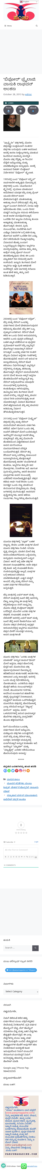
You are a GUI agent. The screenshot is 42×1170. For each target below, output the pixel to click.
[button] (37, 26)
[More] (28, 770)
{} (29, 857)
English (24, 1)
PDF (20, 109)
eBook (33, 109)
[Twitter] (13, 770)
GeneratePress (31, 1166)
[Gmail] (24, 770)
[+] (32, 857)
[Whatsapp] (9, 770)
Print (8, 109)
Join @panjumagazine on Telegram (21, 970)
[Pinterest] (16, 770)
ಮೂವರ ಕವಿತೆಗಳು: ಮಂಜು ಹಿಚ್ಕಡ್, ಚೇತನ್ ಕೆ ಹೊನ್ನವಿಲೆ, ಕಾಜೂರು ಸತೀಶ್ (21, 787)
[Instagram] (20, 770)
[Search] (35, 948)
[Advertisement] (21, 52)
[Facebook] (5, 770)
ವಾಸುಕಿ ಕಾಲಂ (13, 779)
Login (36, 842)
